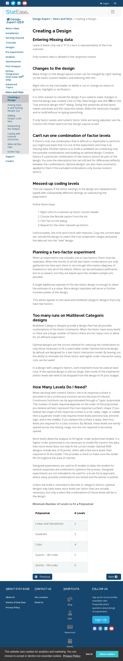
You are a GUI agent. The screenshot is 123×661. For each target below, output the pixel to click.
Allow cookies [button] (107, 654)
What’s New (12, 28)
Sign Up (101, 620)
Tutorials (11, 42)
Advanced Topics (11, 86)
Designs (10, 47)
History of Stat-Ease (16, 602)
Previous (42, 576)
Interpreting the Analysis (14, 127)
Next (112, 576)
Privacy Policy (13, 607)
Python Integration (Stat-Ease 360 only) (15, 75)
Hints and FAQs (15, 92)
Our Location (41, 597)
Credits (10, 161)
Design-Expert (42, 19)
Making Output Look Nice (14, 118)
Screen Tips (14, 151)
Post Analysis (13, 66)
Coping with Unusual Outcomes (14, 136)
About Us (10, 597)
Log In (104, 3)
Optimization (13, 61)
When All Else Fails (14, 146)
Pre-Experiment (15, 52)
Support (10, 156)
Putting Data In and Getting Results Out (15, 107)
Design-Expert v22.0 (15, 21)
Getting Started (15, 37)
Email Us (39, 602)
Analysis (10, 56)
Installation (12, 33)
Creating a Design (14, 99)
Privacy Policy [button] (72, 656)
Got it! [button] (89, 654)
